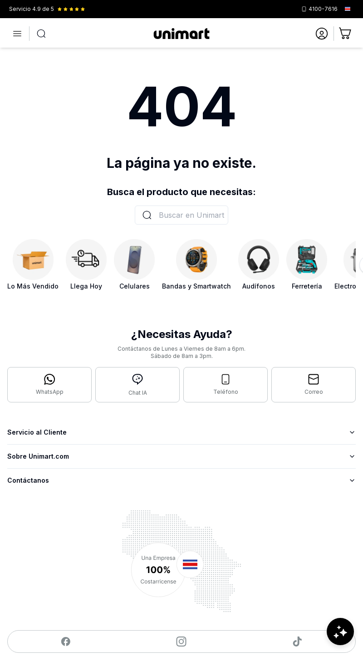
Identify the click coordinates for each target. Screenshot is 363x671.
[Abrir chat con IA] (137, 384)
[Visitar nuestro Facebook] (65, 641)
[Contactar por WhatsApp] (49, 384)
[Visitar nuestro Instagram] (181, 641)
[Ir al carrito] (346, 34)
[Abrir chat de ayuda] (340, 643)
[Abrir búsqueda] (41, 34)
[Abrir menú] (17, 34)
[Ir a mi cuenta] (322, 34)
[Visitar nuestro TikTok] (297, 641)
